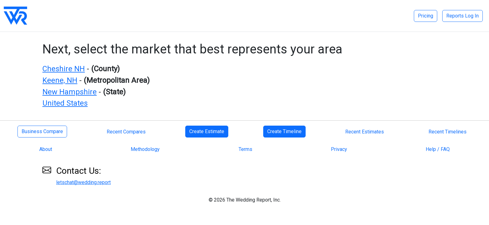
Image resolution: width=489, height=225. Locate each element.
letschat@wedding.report (83, 182)
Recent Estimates (364, 132)
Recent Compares (126, 132)
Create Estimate (206, 131)
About (45, 149)
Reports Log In (462, 16)
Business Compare (42, 131)
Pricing (425, 16)
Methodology (145, 149)
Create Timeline (284, 131)
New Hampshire (69, 92)
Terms (245, 149)
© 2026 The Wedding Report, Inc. (245, 200)
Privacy (339, 149)
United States (65, 103)
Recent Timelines (447, 132)
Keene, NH (59, 80)
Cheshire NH (63, 68)
